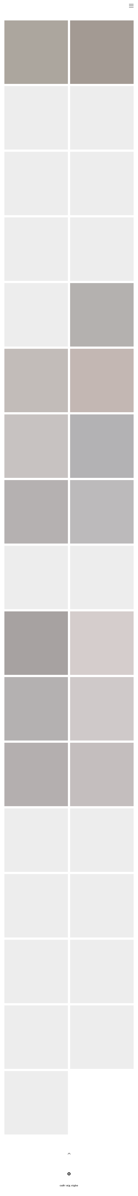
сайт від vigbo (69, 1186)
